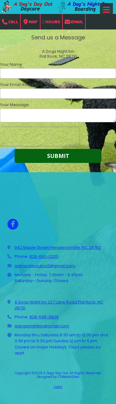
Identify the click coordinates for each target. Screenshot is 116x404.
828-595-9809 (43, 317)
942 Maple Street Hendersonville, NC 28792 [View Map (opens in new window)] (58, 247)
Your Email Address (19, 84)
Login (58, 386)
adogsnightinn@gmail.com (42, 326)
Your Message (14, 104)
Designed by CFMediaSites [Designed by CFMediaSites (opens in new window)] (58, 377)
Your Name (11, 64)
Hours (51, 22)
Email (74, 22)
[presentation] (39, 136)
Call (10, 22)
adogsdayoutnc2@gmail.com (45, 266)
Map (30, 22)
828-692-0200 (43, 256)
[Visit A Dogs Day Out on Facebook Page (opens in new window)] (12, 224)
